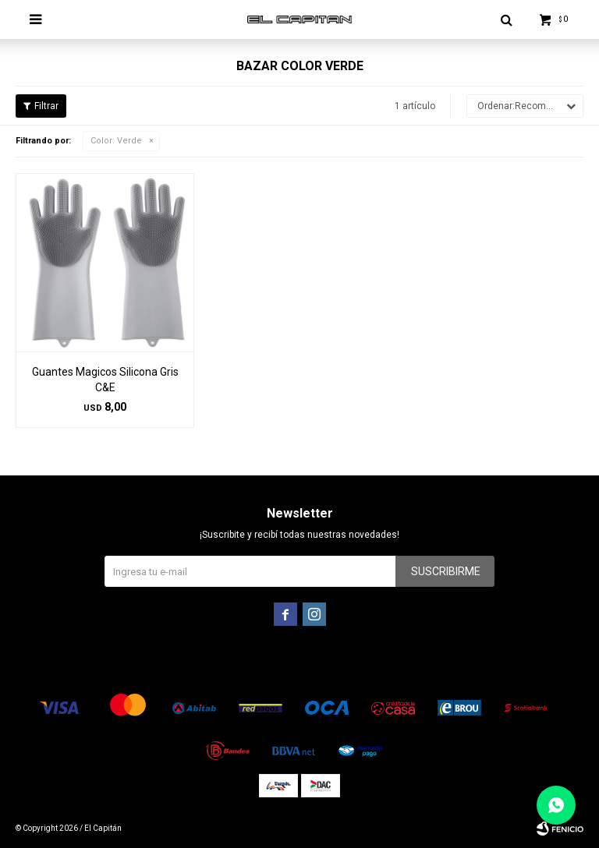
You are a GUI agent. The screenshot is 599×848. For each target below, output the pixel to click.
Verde (116, 141)
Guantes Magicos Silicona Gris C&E (105, 380)
